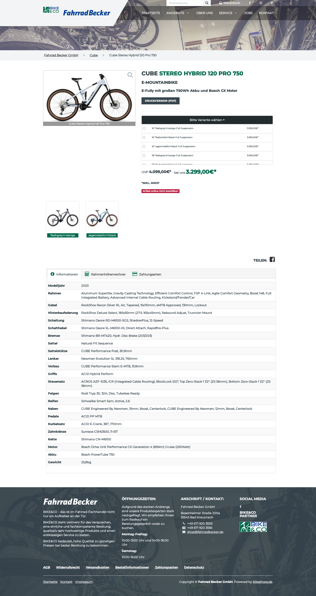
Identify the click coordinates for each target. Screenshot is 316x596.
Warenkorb (229, 3)
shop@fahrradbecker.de (205, 532)
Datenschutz (194, 567)
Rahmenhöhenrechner (105, 274)
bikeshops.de (262, 582)
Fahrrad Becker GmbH (61, 55)
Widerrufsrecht (68, 567)
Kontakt (266, 13)
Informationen (64, 274)
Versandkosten (97, 567)
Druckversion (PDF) (160, 100)
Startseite (151, 13)
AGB (46, 567)
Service (225, 13)
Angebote (175, 13)
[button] (207, 120)
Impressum (84, 582)
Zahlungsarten (146, 274)
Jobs (248, 13)
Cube (94, 55)
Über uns (204, 13)
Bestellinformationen (132, 567)
